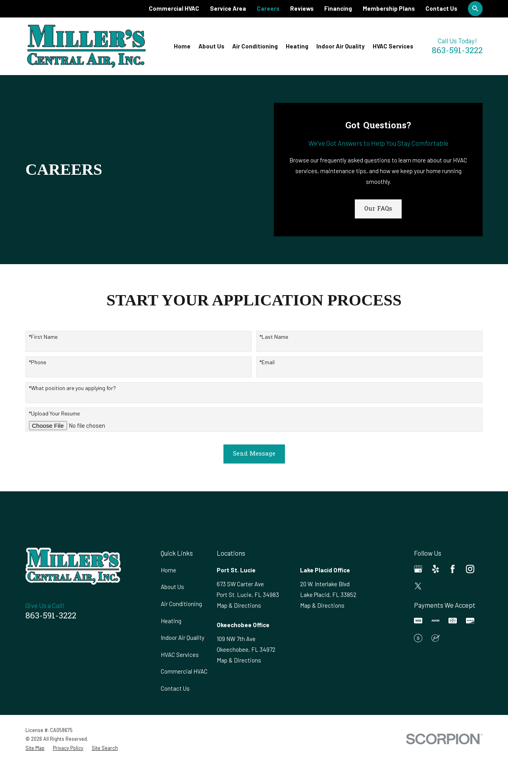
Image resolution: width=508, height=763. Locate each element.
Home (168, 570)
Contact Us (441, 8)
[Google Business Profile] (418, 569)
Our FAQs (378, 209)
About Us (172, 586)
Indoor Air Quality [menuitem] (340, 46)
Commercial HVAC (174, 8)
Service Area (228, 8)
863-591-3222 (457, 51)
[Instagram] (470, 569)
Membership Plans (389, 8)
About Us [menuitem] (211, 46)
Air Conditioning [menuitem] (255, 46)
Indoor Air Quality (182, 637)
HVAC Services (180, 654)
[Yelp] (435, 569)
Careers (268, 8)
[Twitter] (418, 586)
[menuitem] (34, 748)
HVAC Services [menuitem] (393, 46)
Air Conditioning (181, 603)
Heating (171, 620)
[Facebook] (452, 569)
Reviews (302, 8)
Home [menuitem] (182, 46)
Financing (338, 8)
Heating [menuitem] (297, 46)
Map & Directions (239, 605)
